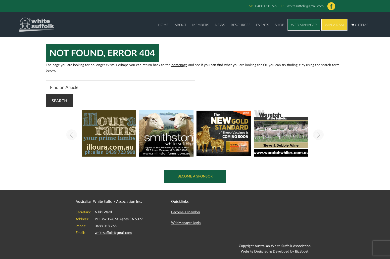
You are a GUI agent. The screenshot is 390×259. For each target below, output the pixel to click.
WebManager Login (186, 222)
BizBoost (301, 251)
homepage (179, 65)
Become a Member (185, 212)
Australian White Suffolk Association (36, 24)
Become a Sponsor (195, 176)
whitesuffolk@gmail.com (305, 6)
